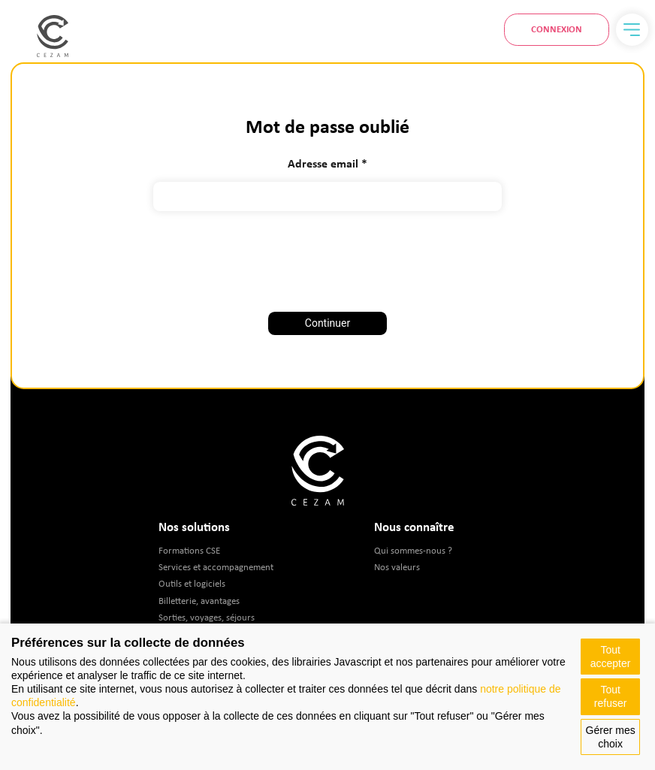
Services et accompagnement (215, 566)
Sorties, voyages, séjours (206, 617)
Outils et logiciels (191, 583)
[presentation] (327, 256)
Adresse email (323, 163)
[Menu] (632, 30)
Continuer (327, 323)
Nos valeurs (397, 566)
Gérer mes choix (610, 737)
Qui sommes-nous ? (413, 550)
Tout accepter (610, 656)
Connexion (556, 29)
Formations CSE (189, 550)
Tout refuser (610, 696)
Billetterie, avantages (199, 600)
